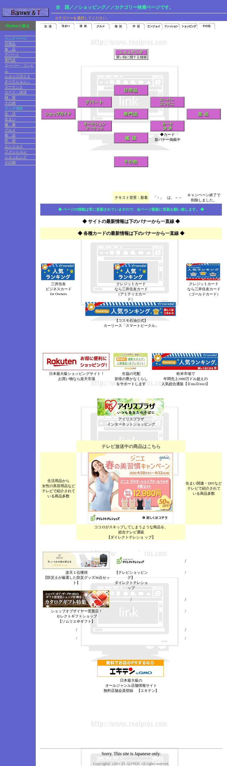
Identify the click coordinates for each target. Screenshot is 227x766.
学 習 (10, 141)
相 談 (10, 135)
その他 (10, 103)
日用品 (10, 44)
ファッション (16, 151)
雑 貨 (10, 97)
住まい (10, 119)
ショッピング (16, 157)
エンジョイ (14, 146)
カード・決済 (16, 92)
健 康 (10, 124)
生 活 (10, 114)
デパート (12, 55)
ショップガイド (17, 76)
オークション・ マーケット (20, 84)
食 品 (10, 49)
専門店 (10, 60)
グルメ (10, 130)
